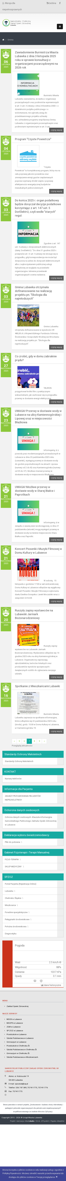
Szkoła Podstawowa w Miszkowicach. (22, 1057)
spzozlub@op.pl (21, 1084)
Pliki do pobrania (12, 842)
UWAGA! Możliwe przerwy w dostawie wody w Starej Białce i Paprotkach (35, 490)
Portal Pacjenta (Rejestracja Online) (20, 884)
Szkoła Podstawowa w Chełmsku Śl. (22, 1049)
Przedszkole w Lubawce (16, 1034)
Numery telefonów (13, 778)
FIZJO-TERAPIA (12, 859)
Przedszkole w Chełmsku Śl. (18, 1046)
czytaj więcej (56, 130)
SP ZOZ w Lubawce (15, 1030)
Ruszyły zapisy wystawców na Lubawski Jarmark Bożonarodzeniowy (34, 614)
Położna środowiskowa (15, 926)
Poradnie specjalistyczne (16, 912)
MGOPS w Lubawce (15, 1023)
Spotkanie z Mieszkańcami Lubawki (37, 686)
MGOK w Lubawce (14, 1019)
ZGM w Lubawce (13, 1027)
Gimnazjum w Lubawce (16, 1042)
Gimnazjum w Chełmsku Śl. (18, 1053)
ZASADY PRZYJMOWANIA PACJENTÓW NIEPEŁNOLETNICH (23, 798)
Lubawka (9, 891)
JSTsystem (45, 1121)
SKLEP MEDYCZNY (13, 866)
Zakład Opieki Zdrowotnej (17, 1006)
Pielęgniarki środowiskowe (17, 919)
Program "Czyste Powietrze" (33, 139)
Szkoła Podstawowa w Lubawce (20, 1038)
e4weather (60, 1121)
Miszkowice (10, 905)
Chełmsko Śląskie (13, 898)
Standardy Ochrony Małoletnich (19, 761)
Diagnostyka (10, 933)
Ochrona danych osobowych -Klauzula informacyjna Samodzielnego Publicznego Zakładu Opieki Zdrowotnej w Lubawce (30, 821)
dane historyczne (51, 985)
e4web (29, 1121)
